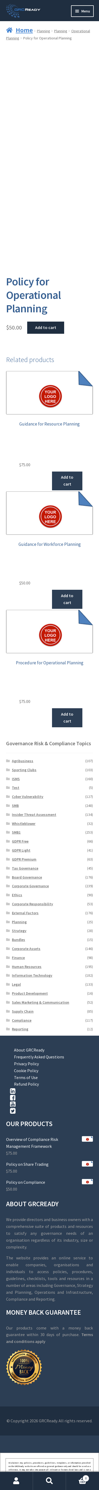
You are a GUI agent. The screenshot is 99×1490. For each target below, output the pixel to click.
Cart (77, 1477)
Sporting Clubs (24, 769)
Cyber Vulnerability (27, 796)
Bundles (18, 939)
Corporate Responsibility (32, 904)
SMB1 (16, 832)
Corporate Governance (30, 886)
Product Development (30, 993)
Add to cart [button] (67, 480)
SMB (15, 805)
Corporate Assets (26, 948)
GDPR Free (20, 841)
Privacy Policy (26, 1063)
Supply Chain (23, 1011)
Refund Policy (26, 1084)
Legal (16, 984)
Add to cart (45, 327)
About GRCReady (29, 1050)
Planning (43, 31)
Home (24, 30)
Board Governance (27, 877)
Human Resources (26, 966)
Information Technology (32, 975)
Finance (18, 957)
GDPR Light (21, 850)
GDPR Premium (24, 859)
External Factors (25, 913)
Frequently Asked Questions (39, 1056)
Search (49, 1481)
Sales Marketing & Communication (40, 1002)
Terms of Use (26, 1077)
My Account (16, 1481)
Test (15, 787)
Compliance (21, 1020)
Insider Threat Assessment (34, 814)
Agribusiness (22, 760)
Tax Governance (25, 868)
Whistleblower (23, 823)
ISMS (16, 778)
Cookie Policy (26, 1070)
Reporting (20, 1029)
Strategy (19, 930)
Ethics (17, 895)
